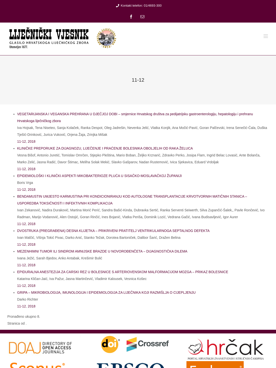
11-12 (21, 141)
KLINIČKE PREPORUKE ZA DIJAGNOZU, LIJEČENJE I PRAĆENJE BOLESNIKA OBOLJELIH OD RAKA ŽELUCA (105, 148)
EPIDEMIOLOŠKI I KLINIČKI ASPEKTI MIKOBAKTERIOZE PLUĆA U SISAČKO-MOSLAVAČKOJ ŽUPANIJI (99, 176)
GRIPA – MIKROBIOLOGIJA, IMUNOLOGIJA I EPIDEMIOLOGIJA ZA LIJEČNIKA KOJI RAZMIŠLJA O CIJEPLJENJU (106, 292)
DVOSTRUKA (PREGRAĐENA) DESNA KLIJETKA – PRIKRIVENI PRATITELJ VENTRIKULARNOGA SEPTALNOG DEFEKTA (113, 231)
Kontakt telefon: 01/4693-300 (138, 5)
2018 (31, 141)
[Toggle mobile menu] (266, 36)
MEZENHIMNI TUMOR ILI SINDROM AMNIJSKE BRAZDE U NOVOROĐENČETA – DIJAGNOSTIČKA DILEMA (102, 251)
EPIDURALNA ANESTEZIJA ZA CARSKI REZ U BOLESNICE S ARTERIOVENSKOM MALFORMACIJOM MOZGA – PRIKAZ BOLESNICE (122, 272)
